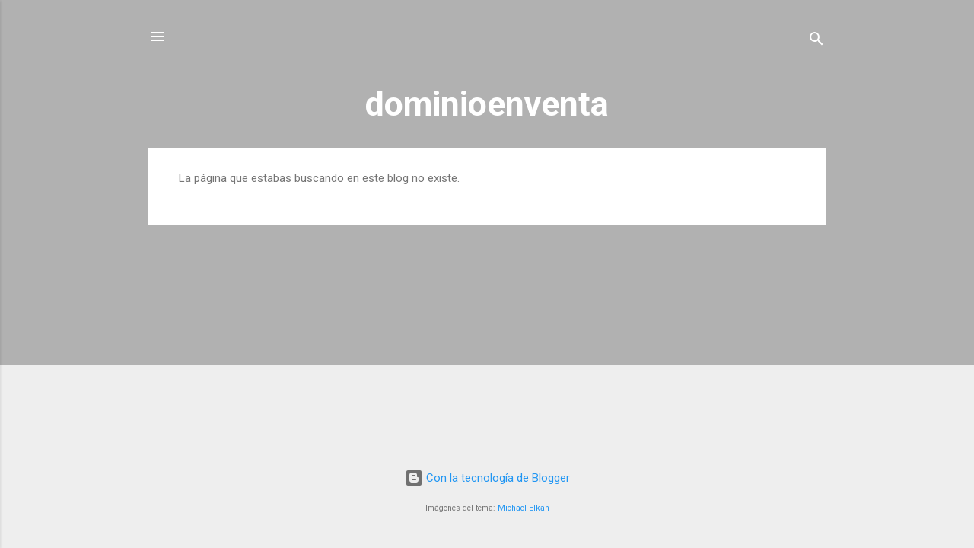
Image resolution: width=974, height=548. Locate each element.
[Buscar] (816, 41)
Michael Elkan (523, 508)
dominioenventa (487, 104)
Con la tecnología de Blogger (487, 478)
